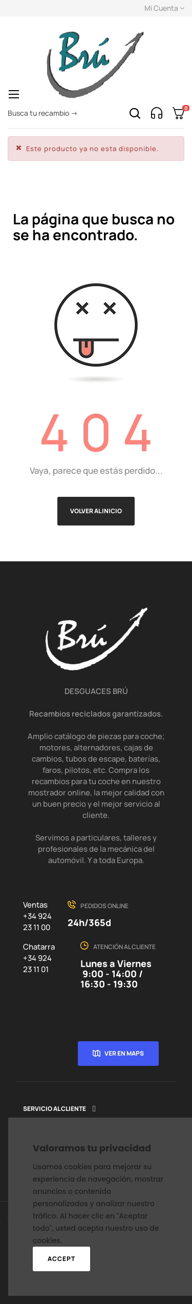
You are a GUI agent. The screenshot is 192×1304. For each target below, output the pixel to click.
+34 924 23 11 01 (37, 964)
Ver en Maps (124, 1053)
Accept (61, 1258)
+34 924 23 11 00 (37, 922)
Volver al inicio (96, 511)
